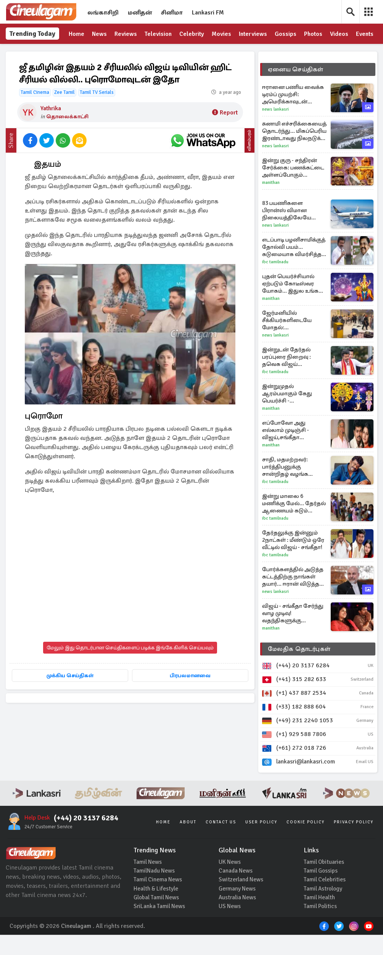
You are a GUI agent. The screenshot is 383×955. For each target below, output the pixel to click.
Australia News (238, 917)
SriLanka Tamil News (160, 927)
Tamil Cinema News (158, 899)
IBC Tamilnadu (275, 282)
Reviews (125, 34)
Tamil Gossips (321, 890)
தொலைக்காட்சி (67, 137)
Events (78, 54)
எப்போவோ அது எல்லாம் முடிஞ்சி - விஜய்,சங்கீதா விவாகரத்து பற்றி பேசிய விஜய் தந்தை (293, 450)
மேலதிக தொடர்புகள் (299, 669)
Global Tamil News (157, 917)
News (99, 34)
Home (76, 34)
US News (230, 927)
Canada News (236, 890)
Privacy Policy (353, 840)
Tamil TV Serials (97, 113)
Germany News (238, 908)
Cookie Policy (305, 840)
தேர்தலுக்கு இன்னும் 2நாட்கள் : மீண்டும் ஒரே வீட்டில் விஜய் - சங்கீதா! (293, 560)
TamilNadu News (155, 890)
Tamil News (148, 881)
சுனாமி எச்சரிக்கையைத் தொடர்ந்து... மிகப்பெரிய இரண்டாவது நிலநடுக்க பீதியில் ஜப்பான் (294, 151)
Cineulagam (76, 946)
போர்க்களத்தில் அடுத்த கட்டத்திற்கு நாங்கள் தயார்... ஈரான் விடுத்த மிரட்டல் (292, 597)
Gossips (286, 34)
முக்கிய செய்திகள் (129, 695)
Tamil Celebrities (325, 899)
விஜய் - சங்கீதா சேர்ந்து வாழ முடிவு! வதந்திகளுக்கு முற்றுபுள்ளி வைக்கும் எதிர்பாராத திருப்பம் (292, 633)
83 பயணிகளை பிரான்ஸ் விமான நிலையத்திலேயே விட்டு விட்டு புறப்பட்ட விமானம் (290, 231)
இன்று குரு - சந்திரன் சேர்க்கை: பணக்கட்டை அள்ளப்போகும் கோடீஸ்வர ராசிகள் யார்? (293, 188)
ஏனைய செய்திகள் (295, 89)
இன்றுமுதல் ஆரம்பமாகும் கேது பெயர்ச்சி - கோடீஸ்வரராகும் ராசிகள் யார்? (287, 414)
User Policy (261, 840)
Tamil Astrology (324, 908)
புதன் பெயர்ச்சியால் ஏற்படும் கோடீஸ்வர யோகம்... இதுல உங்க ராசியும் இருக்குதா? (290, 304)
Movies (222, 34)
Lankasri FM (208, 12)
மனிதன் (140, 12)
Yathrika (50, 128)
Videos (340, 34)
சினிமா (172, 12)
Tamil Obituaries (324, 881)
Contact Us (221, 840)
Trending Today (23, 44)
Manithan (271, 203)
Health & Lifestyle (156, 908)
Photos (314, 34)
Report (225, 133)
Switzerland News (242, 899)
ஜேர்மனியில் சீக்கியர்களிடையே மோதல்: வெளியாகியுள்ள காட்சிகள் (287, 340)
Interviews (253, 34)
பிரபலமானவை (129, 712)
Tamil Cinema (35, 113)
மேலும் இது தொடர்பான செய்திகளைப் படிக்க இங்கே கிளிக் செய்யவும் (130, 668)
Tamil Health (319, 917)
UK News (230, 881)
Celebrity (192, 34)
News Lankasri (275, 129)
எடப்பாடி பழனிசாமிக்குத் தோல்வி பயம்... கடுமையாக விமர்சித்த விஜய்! (293, 267)
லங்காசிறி (103, 12)
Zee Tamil (64, 113)
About (188, 840)
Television (158, 34)
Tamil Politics (321, 927)
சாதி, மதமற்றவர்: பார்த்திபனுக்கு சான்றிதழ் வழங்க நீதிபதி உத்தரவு (285, 487)
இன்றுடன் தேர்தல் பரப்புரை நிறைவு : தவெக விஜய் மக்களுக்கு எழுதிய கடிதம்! (287, 377)
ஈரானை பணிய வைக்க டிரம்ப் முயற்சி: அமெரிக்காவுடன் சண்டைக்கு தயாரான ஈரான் (293, 115)
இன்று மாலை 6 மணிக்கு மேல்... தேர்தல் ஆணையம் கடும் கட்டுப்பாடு (294, 524)
